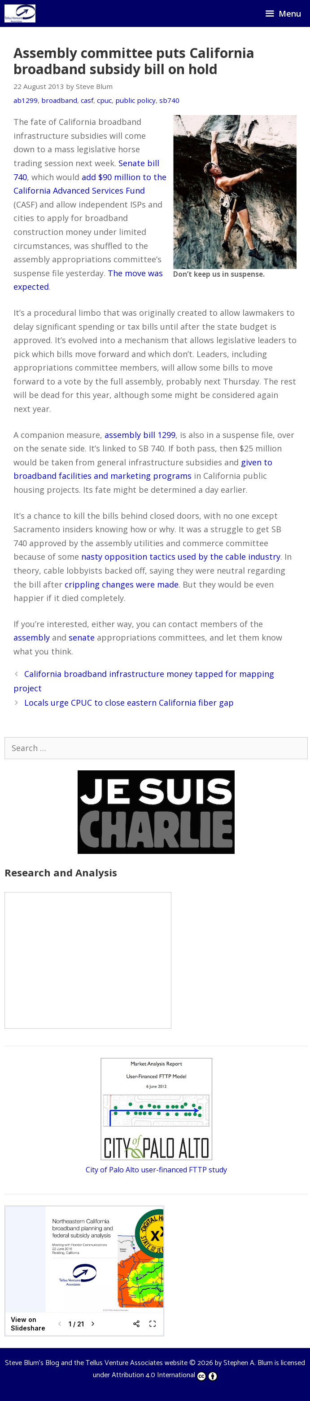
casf (87, 100)
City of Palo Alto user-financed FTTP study (156, 1170)
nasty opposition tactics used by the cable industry (180, 556)
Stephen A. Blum (248, 1363)
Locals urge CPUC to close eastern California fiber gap (129, 702)
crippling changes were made (122, 584)
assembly (31, 637)
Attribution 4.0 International (165, 1375)
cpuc (104, 100)
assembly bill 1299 (140, 434)
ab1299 (25, 100)
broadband (59, 100)
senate (82, 637)
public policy (135, 100)
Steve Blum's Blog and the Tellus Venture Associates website (96, 1363)
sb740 (169, 100)
